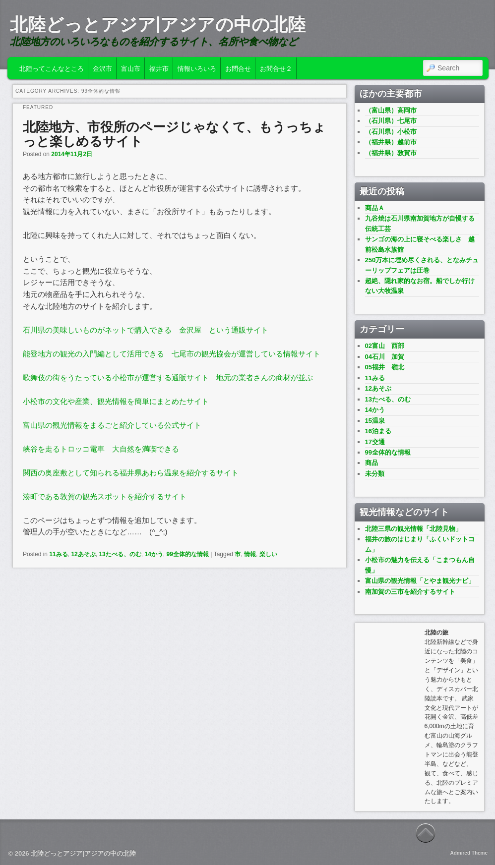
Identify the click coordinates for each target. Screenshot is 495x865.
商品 (371, 462)
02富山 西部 (384, 345)
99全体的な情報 (187, 554)
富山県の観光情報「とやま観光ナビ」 (420, 580)
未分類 (374, 473)
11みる (58, 554)
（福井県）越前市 (391, 142)
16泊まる (378, 431)
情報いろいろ (197, 68)
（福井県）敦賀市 (391, 153)
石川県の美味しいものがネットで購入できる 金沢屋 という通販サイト (145, 330)
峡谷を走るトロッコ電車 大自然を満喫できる (101, 449)
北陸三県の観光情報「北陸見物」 (413, 528)
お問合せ (238, 68)
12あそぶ (83, 554)
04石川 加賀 (384, 356)
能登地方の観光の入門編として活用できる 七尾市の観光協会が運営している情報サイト (171, 353)
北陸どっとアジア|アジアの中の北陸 (158, 24)
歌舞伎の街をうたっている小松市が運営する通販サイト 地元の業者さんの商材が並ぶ (168, 377)
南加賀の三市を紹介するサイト (410, 591)
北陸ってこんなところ (51, 68)
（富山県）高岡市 (391, 110)
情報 (250, 554)
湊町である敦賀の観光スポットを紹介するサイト (104, 496)
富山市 (130, 68)
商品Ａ (374, 208)
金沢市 (102, 68)
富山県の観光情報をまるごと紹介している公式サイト (112, 425)
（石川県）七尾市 (391, 120)
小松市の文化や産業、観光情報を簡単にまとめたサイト (116, 401)
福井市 (159, 68)
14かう (153, 554)
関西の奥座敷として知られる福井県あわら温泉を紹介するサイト (131, 472)
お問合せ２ (276, 68)
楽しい (268, 554)
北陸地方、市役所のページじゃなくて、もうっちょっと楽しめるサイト (174, 134)
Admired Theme (469, 853)
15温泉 (375, 420)
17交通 (375, 442)
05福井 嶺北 (384, 367)
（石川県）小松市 (391, 131)
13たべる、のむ (120, 554)
